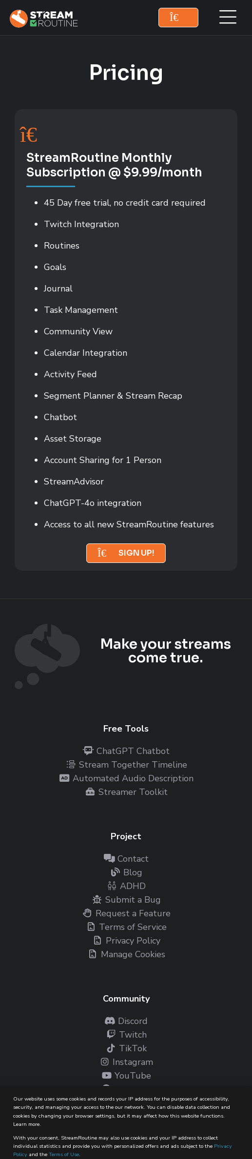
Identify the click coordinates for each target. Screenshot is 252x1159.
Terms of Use (64, 1154)
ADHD (126, 886)
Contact (126, 859)
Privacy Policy (126, 941)
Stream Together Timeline (126, 765)
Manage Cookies (126, 954)
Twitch (126, 1035)
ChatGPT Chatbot (126, 751)
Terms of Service (126, 927)
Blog (126, 872)
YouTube (126, 1076)
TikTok (126, 1048)
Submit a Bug (126, 900)
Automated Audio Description (126, 778)
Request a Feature (126, 913)
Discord (126, 1021)
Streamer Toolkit (126, 792)
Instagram (126, 1062)
